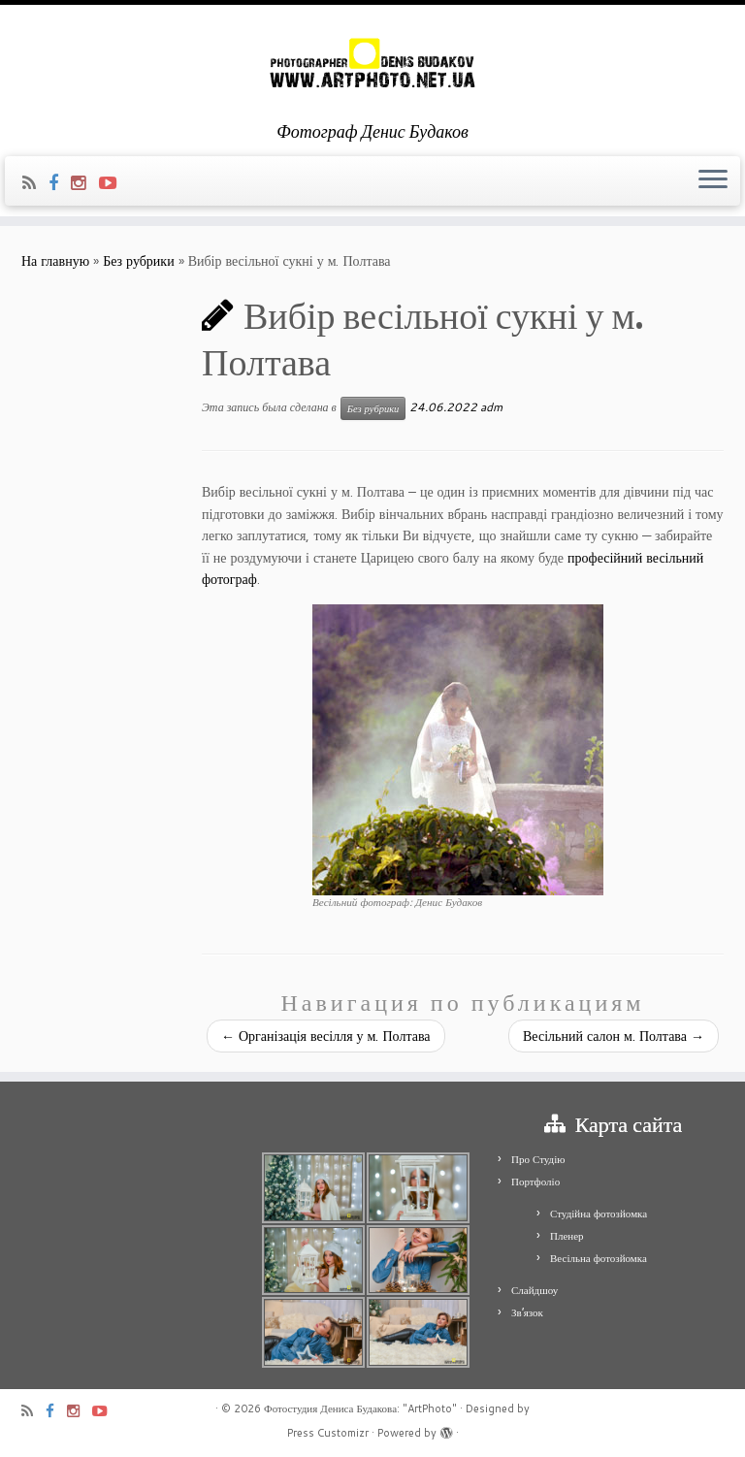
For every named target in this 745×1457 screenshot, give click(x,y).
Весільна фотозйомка (598, 1258)
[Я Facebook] (60, 182)
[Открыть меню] (713, 181)
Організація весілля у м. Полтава (326, 1036)
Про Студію (538, 1159)
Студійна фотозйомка (598, 1213)
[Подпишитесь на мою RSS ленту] (35, 182)
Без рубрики (139, 261)
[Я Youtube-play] (114, 182)
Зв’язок (527, 1312)
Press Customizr (328, 1433)
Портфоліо (535, 1181)
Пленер (567, 1236)
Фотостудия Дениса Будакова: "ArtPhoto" (360, 1408)
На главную (55, 261)
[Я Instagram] (85, 182)
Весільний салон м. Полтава (613, 1036)
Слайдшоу (534, 1290)
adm (491, 407)
